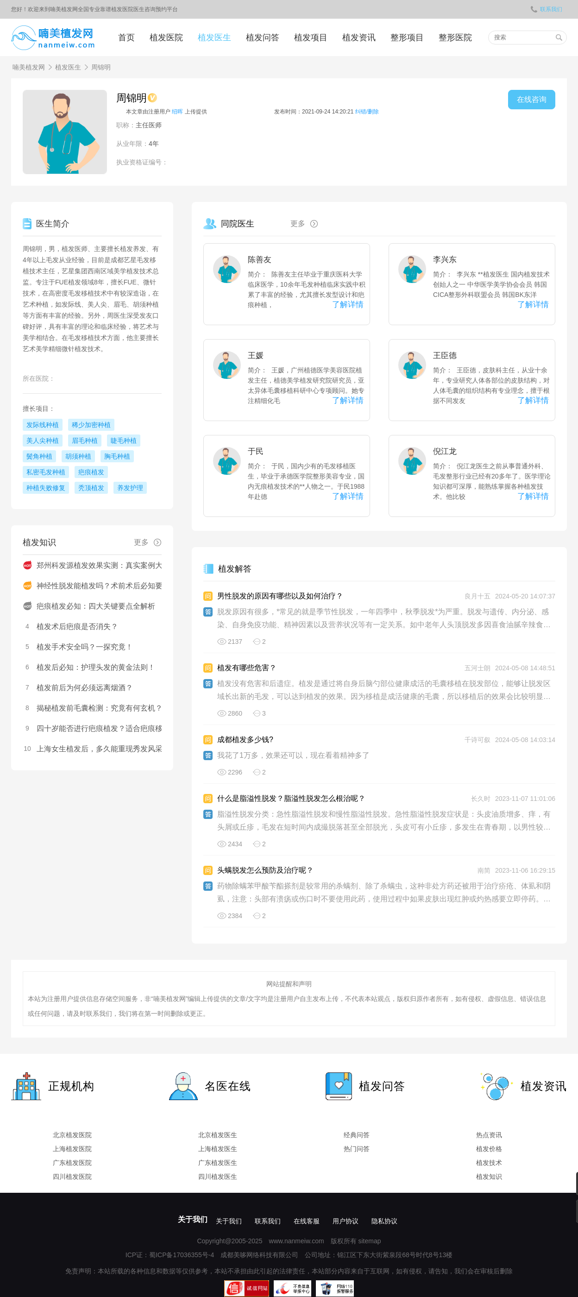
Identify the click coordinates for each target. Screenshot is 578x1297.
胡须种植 (78, 456)
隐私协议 (384, 1221)
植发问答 (262, 37)
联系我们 (546, 9)
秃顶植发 (91, 487)
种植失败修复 (45, 487)
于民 (256, 451)
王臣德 (445, 355)
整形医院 (455, 37)
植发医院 (166, 37)
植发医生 (214, 37)
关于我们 (192, 1219)
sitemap (369, 1241)
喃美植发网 (29, 67)
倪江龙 (445, 451)
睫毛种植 (124, 440)
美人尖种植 (42, 440)
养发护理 (130, 487)
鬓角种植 (39, 456)
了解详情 (348, 304)
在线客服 (307, 1221)
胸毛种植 (117, 456)
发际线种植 (42, 424)
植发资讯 (359, 37)
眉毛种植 (85, 440)
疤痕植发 (91, 472)
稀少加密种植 (91, 424)
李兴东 (445, 259)
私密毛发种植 (45, 472)
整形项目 (407, 37)
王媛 (256, 355)
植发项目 (310, 37)
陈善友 (259, 259)
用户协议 (345, 1221)
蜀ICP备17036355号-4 (181, 1255)
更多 (307, 223)
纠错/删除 (367, 111)
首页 (126, 37)
